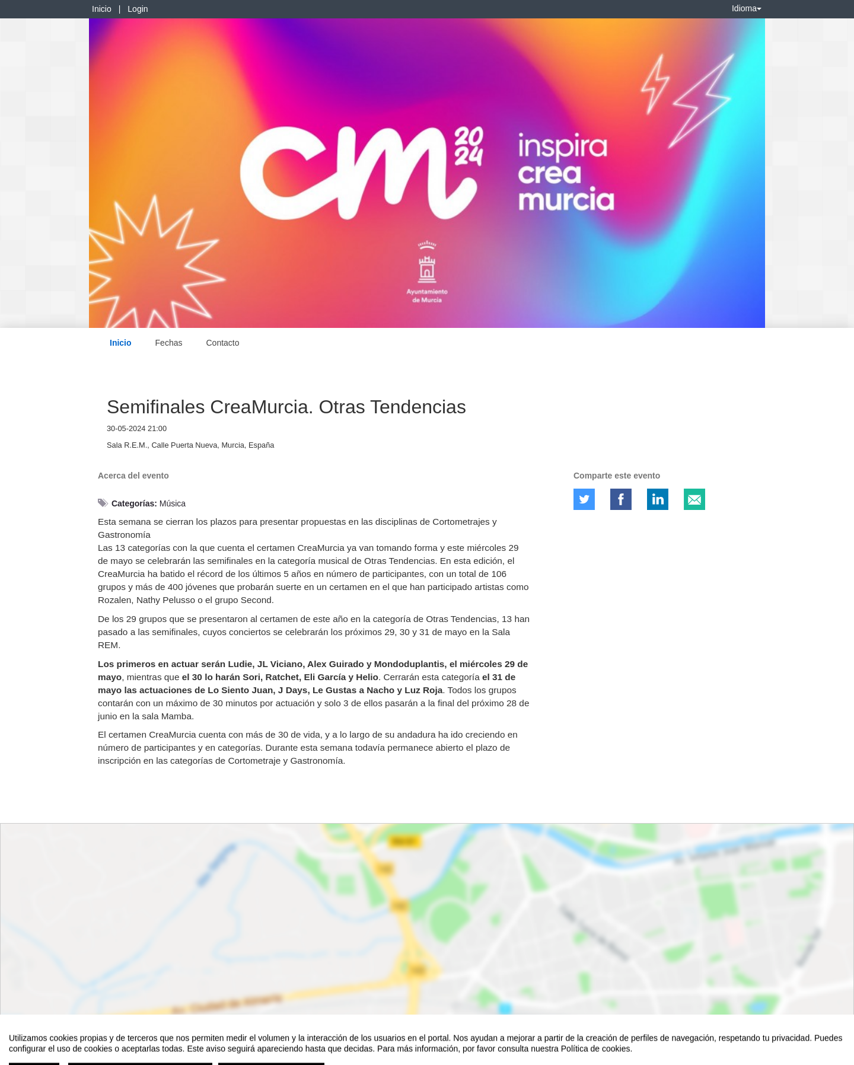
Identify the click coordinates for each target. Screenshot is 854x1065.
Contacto (222, 342)
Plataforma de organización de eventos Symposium (433, 1054)
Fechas (169, 342)
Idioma (746, 8)
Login (138, 9)
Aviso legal (27, 1054)
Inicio (101, 9)
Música (173, 503)
